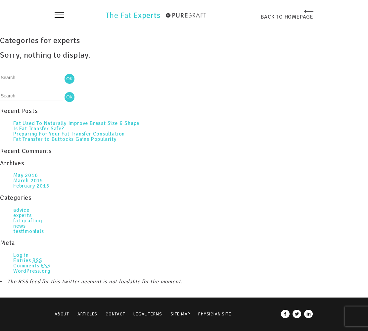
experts (22, 215)
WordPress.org (31, 271)
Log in (21, 255)
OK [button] (69, 78)
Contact (115, 314)
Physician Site (214, 314)
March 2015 (28, 180)
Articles (87, 314)
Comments (32, 265)
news (19, 226)
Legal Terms (147, 314)
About (62, 314)
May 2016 (25, 175)
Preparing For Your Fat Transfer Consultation (69, 134)
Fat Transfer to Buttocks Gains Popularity (64, 139)
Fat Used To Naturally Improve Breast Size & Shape (76, 123)
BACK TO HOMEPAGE (287, 17)
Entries (27, 260)
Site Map (180, 314)
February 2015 (31, 186)
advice (21, 210)
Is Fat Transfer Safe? (38, 128)
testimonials (28, 231)
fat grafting (27, 220)
